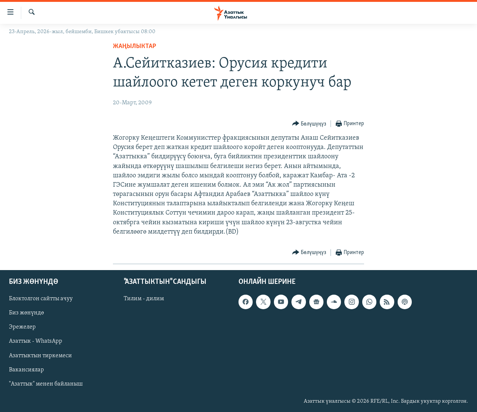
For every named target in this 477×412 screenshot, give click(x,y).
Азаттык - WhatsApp (35, 342)
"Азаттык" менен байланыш (46, 384)
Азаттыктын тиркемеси (40, 356)
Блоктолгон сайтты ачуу (41, 299)
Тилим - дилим (144, 299)
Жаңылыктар (134, 46)
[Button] (309, 124)
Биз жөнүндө (26, 313)
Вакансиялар (26, 370)
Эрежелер (22, 327)
